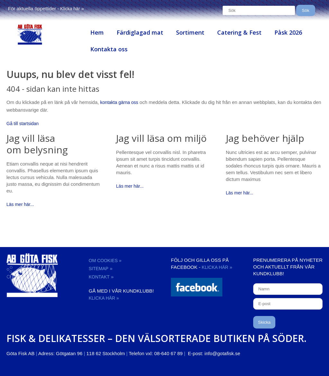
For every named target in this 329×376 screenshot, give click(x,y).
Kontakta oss (109, 49)
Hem (97, 32)
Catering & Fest (239, 32)
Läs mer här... (20, 204)
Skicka (264, 322)
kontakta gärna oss (119, 102)
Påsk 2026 (288, 32)
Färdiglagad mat (140, 32)
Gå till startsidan (22, 123)
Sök (305, 10)
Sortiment (190, 32)
